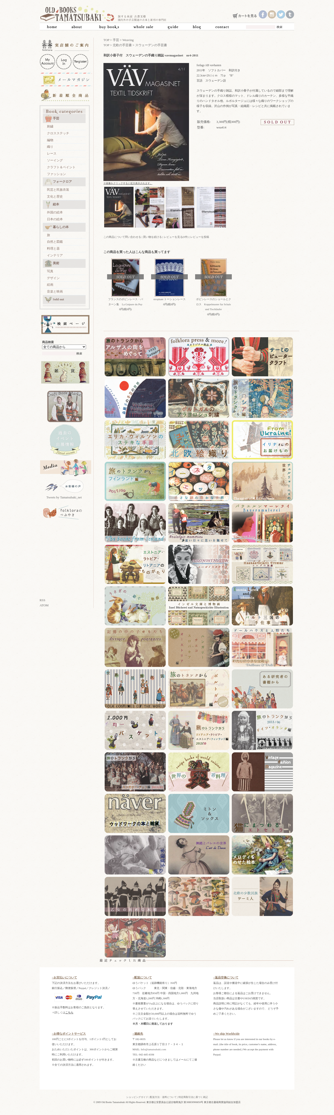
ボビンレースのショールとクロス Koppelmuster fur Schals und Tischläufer (213, 304)
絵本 (52, 204)
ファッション (56, 174)
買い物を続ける (152, 236)
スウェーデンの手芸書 (151, 45)
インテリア (55, 255)
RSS (42, 600)
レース (51, 153)
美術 (52, 263)
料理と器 (53, 248)
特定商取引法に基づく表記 (193, 1097)
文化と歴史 (55, 196)
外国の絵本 (55, 212)
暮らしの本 (57, 227)
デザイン (53, 278)
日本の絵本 (55, 219)
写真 (50, 271)
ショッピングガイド (137, 1097)
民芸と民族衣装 (58, 189)
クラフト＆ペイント (61, 167)
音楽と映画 (55, 291)
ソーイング (55, 160)
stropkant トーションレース (169, 299)
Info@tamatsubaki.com (153, 1049)
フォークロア (58, 182)
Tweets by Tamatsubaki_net (64, 497)
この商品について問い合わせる (122, 236)
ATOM (44, 605)
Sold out (54, 299)
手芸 (52, 118)
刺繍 (50, 126)
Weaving (128, 40)
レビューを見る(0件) (176, 236)
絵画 (50, 284)
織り (50, 146)
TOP (106, 40)
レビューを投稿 (199, 236)
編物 (50, 140)
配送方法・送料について (163, 1097)
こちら (69, 1012)
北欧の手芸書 (122, 45)
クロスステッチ (58, 133)
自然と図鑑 (55, 241)
